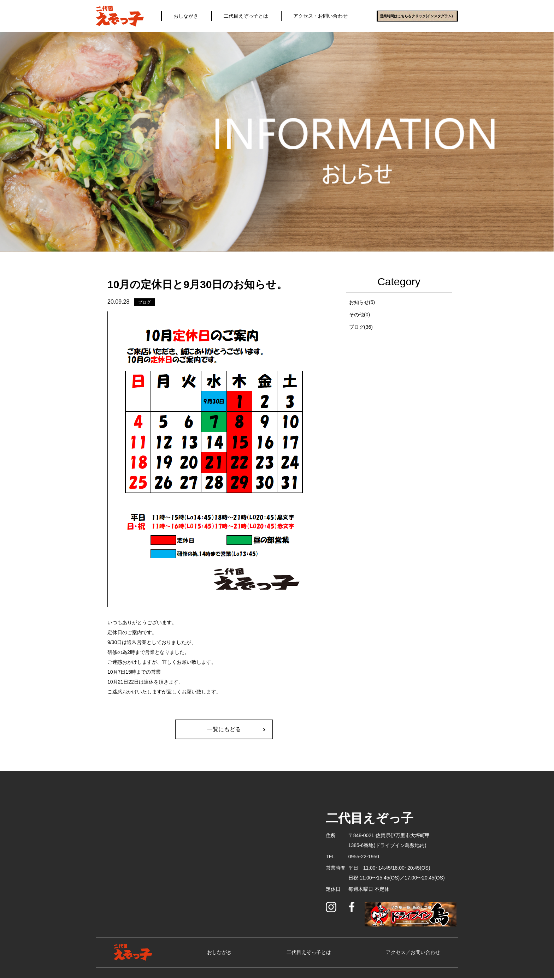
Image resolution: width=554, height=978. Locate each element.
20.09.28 (118, 302)
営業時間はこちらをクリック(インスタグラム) (416, 16)
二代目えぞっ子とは (246, 16)
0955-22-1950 (363, 856)
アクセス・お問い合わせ (320, 16)
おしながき (185, 16)
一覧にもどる (224, 729)
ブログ (144, 302)
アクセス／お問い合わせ (413, 952)
